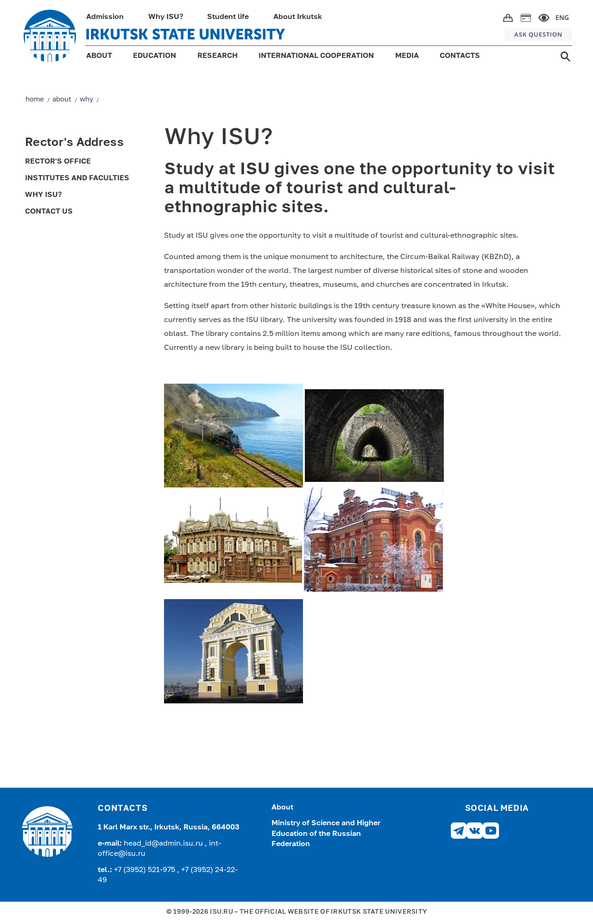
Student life (228, 17)
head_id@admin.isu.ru (164, 843)
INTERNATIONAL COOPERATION (316, 56)
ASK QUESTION (538, 34)
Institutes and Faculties (77, 178)
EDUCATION (154, 56)
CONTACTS (460, 56)
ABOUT (99, 56)
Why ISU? (165, 17)
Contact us (49, 211)
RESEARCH (217, 56)
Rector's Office (58, 161)
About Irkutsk (297, 17)
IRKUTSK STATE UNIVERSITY (185, 34)
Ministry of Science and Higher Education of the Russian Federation (325, 834)
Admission (105, 17)
